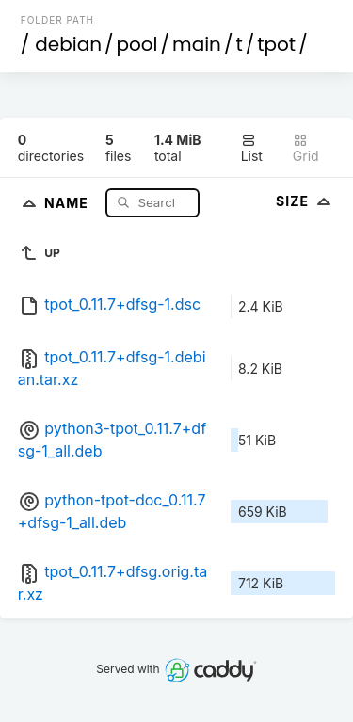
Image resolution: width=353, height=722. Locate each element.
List (252, 148)
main (196, 44)
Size (305, 201)
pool (137, 44)
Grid (306, 148)
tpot (276, 44)
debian (68, 44)
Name (68, 202)
